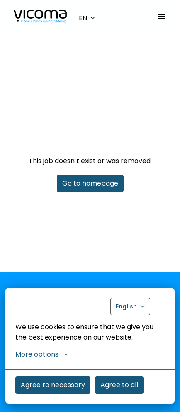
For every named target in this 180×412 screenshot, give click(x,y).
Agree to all (119, 385)
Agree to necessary (53, 385)
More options (41, 354)
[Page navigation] (161, 16)
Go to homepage (90, 183)
